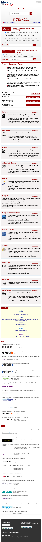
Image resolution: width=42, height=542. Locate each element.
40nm (24, 40)
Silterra (23, 34)
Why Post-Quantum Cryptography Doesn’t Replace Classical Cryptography (18, 370)
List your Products (26, 527)
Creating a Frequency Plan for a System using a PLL (13, 458)
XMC (34, 35)
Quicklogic (25, 56)
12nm (37, 38)
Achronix (31, 56)
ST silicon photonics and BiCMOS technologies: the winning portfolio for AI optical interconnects (20, 503)
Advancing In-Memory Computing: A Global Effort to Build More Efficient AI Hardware (21, 376)
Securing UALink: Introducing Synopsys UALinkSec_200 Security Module (18, 450)
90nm (33, 40)
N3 (17, 38)
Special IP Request (9, 22)
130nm (37, 40)
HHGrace (8, 34)
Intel (13, 34)
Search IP (21, 9)
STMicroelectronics (10, 35)
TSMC (7, 32)
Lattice (19, 56)
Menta (15, 54)
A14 (7, 38)
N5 (23, 38)
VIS (25, 35)
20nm (12, 40)
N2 (14, 38)
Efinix (15, 56)
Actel (11, 56)
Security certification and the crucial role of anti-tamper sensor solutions (18, 480)
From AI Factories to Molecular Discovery (11, 344)
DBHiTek (36, 32)
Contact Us (5, 525)
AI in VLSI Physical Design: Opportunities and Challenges (14, 511)
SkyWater (29, 34)
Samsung (13, 32)
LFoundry (18, 34)
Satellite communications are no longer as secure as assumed (15, 363)
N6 (26, 38)
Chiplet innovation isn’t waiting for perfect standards (13, 411)
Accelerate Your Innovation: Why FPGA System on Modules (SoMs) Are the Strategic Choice (20, 429)
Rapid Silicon (31, 54)
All (4, 54)
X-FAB (29, 35)
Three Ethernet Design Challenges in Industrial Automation (15, 495)
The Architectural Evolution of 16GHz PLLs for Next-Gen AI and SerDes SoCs (19, 390)
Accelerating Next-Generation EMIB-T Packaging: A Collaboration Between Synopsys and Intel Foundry (21, 383)
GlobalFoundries (20, 32)
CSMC (31, 32)
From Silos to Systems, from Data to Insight (11, 473)
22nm (16, 40)
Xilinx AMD (9, 54)
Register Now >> (35, 93)
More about (10, 532)
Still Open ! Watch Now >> (33, 97)
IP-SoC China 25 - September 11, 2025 (7, 105)
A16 (11, 38)
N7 (29, 38)
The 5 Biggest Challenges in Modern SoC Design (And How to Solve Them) (18, 351)
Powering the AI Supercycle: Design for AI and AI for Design (15, 417)
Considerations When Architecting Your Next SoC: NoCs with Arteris (17, 437)
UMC (22, 35)
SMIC (27, 32)
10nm (33, 38)
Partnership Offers (7, 528)
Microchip (6, 56)
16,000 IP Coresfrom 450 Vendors (21, 19)
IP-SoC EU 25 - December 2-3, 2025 (8, 97)
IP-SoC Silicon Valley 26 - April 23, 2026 (8, 93)
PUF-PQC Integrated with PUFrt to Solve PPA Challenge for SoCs (16, 465)
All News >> (35, 112)
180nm (7, 42)
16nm (7, 40)
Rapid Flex (24, 54)
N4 (20, 38)
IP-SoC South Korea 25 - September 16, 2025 (7, 101)
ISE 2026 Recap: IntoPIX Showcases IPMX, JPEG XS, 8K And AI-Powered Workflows (20, 397)
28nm (20, 40)
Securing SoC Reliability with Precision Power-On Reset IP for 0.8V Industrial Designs (21, 356)
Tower (17, 35)
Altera (19, 54)
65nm (29, 40)
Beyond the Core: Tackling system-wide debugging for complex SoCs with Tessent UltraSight (20, 445)
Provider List (36, 22)
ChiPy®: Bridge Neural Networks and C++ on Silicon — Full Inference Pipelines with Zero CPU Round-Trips (20, 404)
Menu (38, 2)
